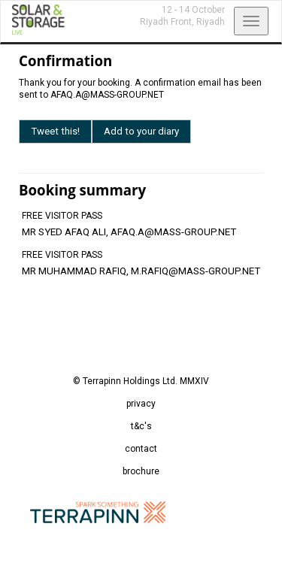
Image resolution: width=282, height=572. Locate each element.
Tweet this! (55, 131)
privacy (141, 403)
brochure (141, 471)
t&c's (141, 426)
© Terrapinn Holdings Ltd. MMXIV (141, 381)
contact (141, 448)
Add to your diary (141, 131)
